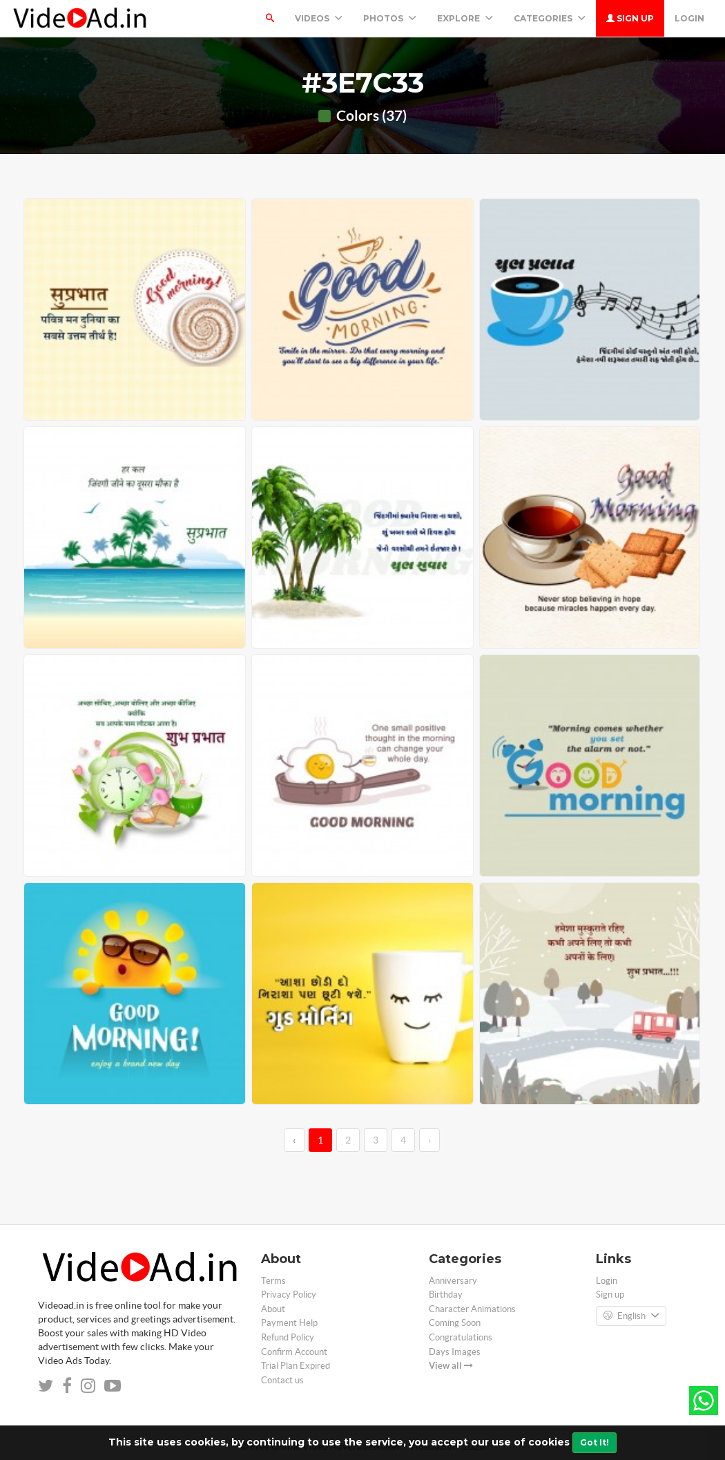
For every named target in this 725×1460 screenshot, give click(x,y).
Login (689, 18)
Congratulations (460, 1337)
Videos (318, 18)
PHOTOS (389, 18)
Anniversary (453, 1281)
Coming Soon (455, 1323)
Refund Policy (287, 1337)
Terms (273, 1281)
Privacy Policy (288, 1294)
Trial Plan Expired (295, 1366)
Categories (550, 18)
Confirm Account (294, 1352)
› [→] (429, 1140)
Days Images (455, 1352)
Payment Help (289, 1323)
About (273, 1309)
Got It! (594, 1442)
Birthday (446, 1294)
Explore (465, 18)
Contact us (282, 1380)
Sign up (630, 18)
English (631, 1316)
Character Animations (472, 1309)
